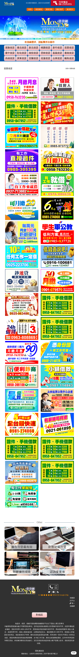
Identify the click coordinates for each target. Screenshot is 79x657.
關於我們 (59, 9)
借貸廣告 (38, 9)
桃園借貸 (45, 47)
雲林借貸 (45, 53)
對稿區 (39, 615)
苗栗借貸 (69, 47)
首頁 (30, 9)
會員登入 (70, 9)
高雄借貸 (10, 58)
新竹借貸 (57, 47)
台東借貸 (57, 58)
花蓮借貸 (45, 58)
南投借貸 (33, 53)
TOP (73, 653)
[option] (39, 28)
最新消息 (49, 9)
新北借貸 (33, 47)
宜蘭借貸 (33, 58)
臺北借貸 (21, 47)
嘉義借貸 (57, 53)
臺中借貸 (10, 53)
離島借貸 (69, 58)
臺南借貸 (69, 53)
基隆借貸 (10, 47)
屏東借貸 (21, 58)
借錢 (32, 3)
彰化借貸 (21, 53)
